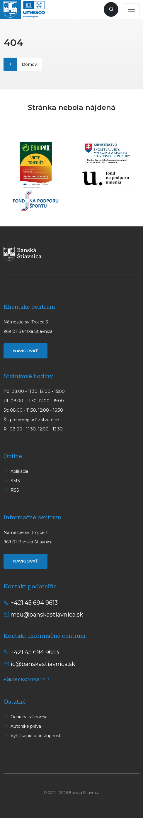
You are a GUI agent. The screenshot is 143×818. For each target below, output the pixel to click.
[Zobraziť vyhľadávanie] (111, 9)
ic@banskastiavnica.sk (43, 663)
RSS (15, 490)
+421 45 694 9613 (34, 602)
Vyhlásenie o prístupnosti (36, 735)
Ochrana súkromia (29, 716)
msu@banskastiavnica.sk (47, 614)
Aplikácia (19, 471)
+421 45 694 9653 (35, 652)
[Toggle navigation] (131, 9)
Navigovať (25, 350)
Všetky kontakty (24, 679)
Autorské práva (26, 726)
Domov (29, 64)
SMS (15, 480)
